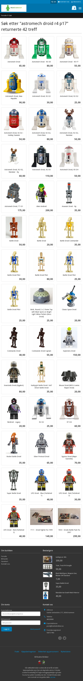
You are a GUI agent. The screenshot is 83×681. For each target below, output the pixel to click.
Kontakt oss (5, 564)
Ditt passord (5, 619)
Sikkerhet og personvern (48, 651)
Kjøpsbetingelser (28, 651)
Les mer (52, 677)
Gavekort (4, 561)
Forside (4, 15)
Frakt (17, 651)
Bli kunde (4, 559)
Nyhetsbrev (65, 651)
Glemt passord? (35, 629)
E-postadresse (6, 610)
